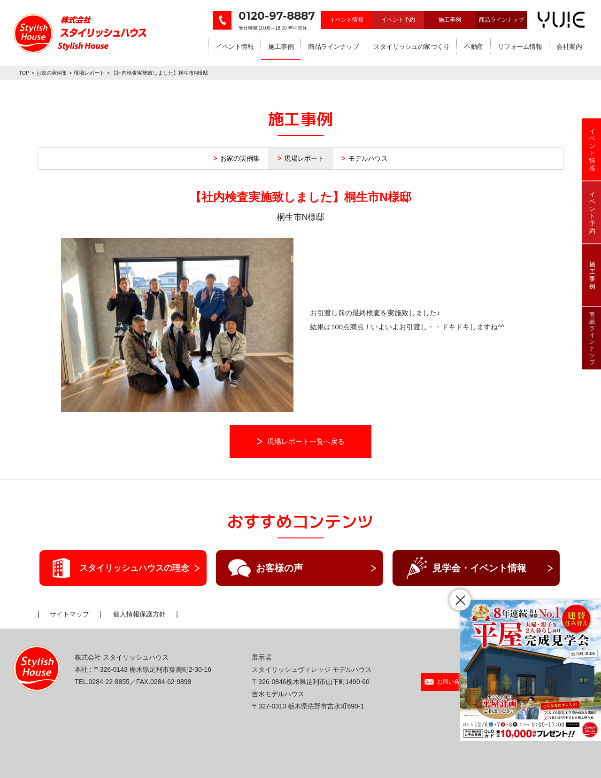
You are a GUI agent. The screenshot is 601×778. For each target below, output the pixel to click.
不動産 (473, 46)
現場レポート (89, 73)
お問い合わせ (447, 681)
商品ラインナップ (501, 19)
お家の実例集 (51, 73)
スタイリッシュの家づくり (411, 46)
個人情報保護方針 (139, 614)
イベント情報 (346, 19)
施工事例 (450, 19)
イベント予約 (398, 19)
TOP (24, 73)
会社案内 (569, 46)
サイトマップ (69, 614)
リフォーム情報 (520, 46)
